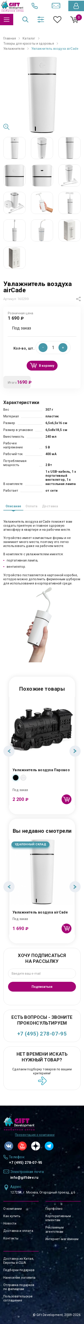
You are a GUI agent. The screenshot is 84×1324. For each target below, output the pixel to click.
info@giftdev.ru (24, 1177)
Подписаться (42, 986)
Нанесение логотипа (19, 1277)
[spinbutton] (53, 347)
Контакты (10, 1238)
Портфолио (54, 1208)
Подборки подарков (18, 1270)
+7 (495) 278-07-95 (42, 1034)
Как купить (11, 1216)
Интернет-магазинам (62, 1239)
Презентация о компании (34, 1135)
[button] (62, 347)
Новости (9, 1223)
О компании (12, 1208)
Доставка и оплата (18, 1231)
